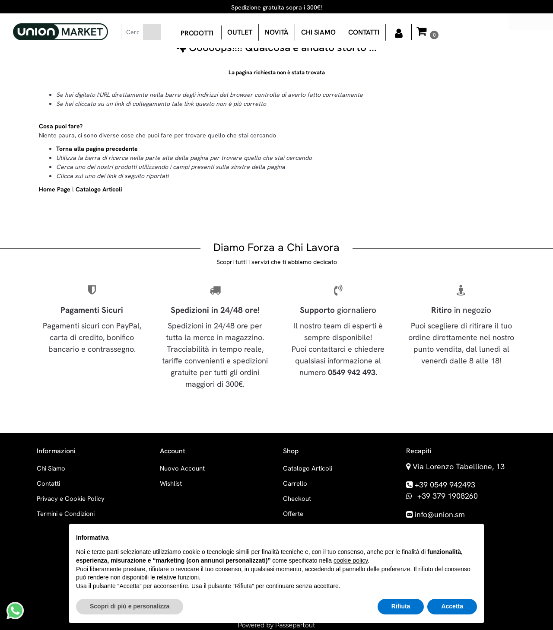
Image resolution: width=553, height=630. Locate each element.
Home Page (55, 189)
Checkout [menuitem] (297, 498)
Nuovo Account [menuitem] (182, 468)
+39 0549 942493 (445, 485)
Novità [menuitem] (277, 32)
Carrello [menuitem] (295, 483)
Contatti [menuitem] (363, 32)
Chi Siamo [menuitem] (51, 468)
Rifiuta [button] (400, 606)
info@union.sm (440, 514)
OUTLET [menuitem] (239, 32)
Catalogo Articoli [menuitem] (307, 468)
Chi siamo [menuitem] (318, 32)
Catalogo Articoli (99, 189)
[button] (152, 32)
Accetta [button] (452, 606)
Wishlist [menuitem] (171, 483)
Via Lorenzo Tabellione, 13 (459, 466)
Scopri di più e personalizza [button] (129, 606)
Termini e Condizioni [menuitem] (66, 513)
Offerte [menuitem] (293, 513)
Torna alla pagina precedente (97, 149)
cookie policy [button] (351, 560)
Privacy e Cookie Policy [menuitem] (71, 498)
